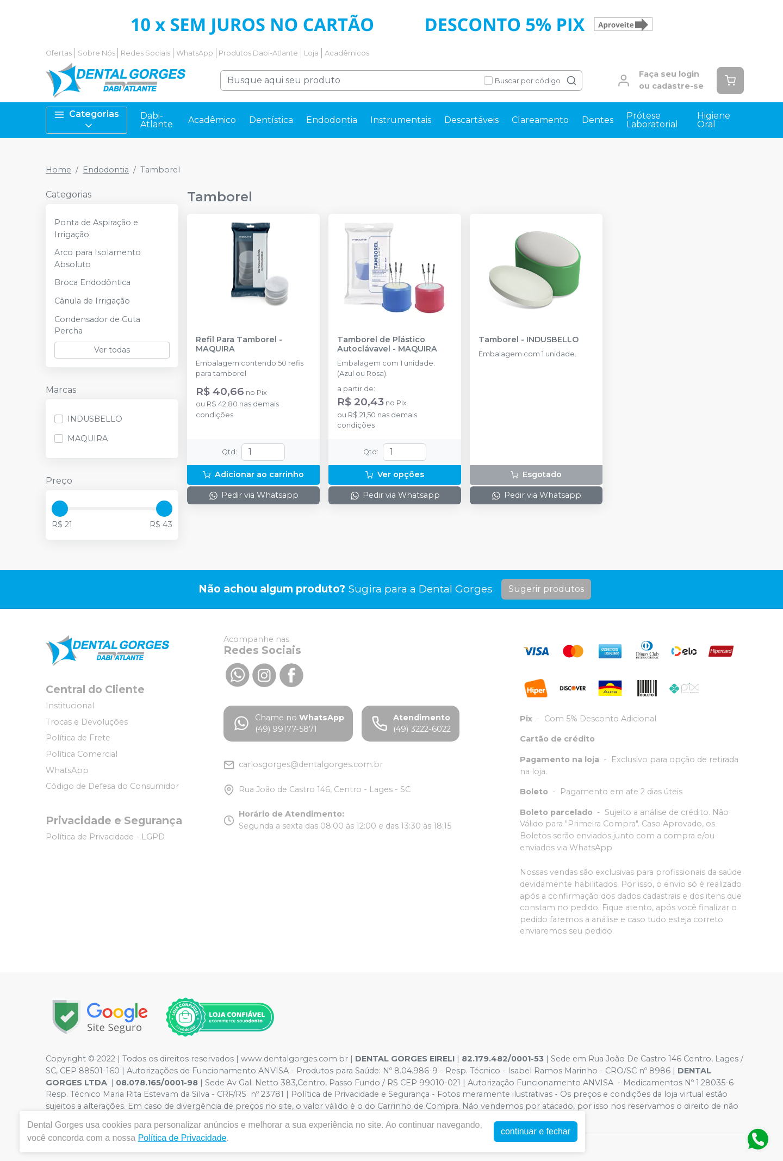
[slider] (60, 509)
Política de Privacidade (182, 1138)
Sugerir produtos (546, 589)
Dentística (271, 120)
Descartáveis (471, 120)
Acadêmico (212, 120)
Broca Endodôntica (92, 282)
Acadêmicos (347, 53)
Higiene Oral (713, 119)
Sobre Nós (96, 53)
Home (58, 170)
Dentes (597, 120)
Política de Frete (78, 738)
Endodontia (331, 120)
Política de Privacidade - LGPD (105, 837)
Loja (311, 53)
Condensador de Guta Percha (97, 325)
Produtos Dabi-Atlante (258, 53)
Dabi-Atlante (156, 119)
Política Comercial (81, 754)
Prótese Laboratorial (652, 119)
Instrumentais (400, 120)
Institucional (70, 706)
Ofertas (59, 53)
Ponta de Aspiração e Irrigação (96, 228)
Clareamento (540, 120)
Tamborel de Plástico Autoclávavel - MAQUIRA (387, 344)
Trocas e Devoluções (87, 722)
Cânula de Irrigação (92, 301)
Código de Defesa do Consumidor (112, 786)
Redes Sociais (145, 53)
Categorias (86, 120)
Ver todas (112, 350)
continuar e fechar (535, 1131)
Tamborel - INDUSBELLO (528, 339)
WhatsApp (194, 53)
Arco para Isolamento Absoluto (97, 258)
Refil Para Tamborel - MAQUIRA (239, 344)
